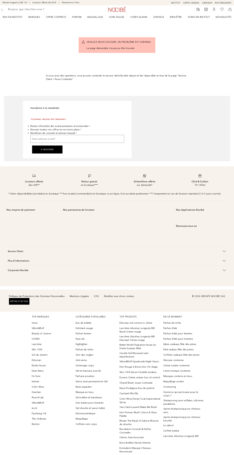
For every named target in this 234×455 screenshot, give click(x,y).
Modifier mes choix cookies (119, 296)
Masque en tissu (85, 392)
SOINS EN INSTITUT (199, 17)
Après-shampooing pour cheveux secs (181, 410)
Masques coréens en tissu (177, 376)
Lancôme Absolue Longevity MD (181, 436)
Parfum (76, 17)
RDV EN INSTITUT (12, 17)
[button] (117, 251)
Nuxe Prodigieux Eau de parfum (136, 388)
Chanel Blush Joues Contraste (136, 382)
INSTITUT (175, 3)
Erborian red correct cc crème (135, 322)
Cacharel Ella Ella (128, 393)
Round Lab (38, 397)
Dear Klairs (38, 370)
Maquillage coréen (173, 381)
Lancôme (37, 344)
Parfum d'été (170, 328)
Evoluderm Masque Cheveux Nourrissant (135, 450)
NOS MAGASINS (223, 3)
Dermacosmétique (85, 413)
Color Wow (38, 386)
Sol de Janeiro (40, 354)
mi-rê (34, 408)
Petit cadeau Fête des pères (178, 349)
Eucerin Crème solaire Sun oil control (139, 377)
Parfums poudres (85, 376)
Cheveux (158, 17)
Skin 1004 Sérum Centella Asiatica (138, 372)
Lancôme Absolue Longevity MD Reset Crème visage (137, 330)
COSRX (36, 338)
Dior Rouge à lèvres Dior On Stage (138, 366)
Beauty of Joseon (41, 333)
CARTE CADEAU (191, 3)
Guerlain (36, 392)
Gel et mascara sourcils (88, 370)
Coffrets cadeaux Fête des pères (181, 354)
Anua (35, 322)
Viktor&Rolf (38, 328)
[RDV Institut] (198, 9)
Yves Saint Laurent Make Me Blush (138, 407)
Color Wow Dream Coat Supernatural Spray (139, 400)
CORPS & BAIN (138, 17)
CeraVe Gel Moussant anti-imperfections (134, 355)
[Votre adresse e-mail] (77, 139)
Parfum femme (83, 333)
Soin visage (116, 17)
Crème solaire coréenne (176, 365)
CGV (96, 296)
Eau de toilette (83, 322)
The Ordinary (39, 418)
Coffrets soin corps (86, 424)
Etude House (39, 365)
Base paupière (84, 386)
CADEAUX (207, 3)
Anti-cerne (81, 360)
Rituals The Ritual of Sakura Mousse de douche (139, 422)
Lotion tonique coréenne (176, 370)
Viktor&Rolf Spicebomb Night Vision (139, 361)
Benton (36, 424)
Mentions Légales (79, 296)
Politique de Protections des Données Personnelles (37, 296)
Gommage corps (85, 365)
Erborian (36, 360)
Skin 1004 (37, 349)
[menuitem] (15, 17)
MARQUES (34, 17)
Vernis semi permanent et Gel (92, 381)
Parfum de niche (84, 349)
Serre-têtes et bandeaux (89, 397)
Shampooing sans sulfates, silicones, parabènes (183, 402)
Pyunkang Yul (39, 413)
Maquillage (95, 17)
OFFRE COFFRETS (56, 17)
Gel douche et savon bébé (90, 408)
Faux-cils (80, 338)
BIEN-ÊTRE (176, 17)
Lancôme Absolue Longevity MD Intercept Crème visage (137, 338)
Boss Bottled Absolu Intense (135, 442)
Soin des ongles (84, 354)
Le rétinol (168, 425)
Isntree (35, 381)
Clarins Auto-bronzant (131, 437)
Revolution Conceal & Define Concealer (135, 431)
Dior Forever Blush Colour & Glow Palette (138, 414)
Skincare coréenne (173, 360)
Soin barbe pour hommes (90, 402)
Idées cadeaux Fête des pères (179, 344)
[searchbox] (32, 9)
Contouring (169, 386)
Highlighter (81, 344)
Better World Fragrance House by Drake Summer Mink (137, 346)
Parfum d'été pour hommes (178, 338)
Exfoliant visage (84, 328)
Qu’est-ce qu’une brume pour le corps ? (180, 394)
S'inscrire (47, 149)
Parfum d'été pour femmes (177, 333)
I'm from (36, 376)
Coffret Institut (171, 430)
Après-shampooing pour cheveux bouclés (181, 419)
